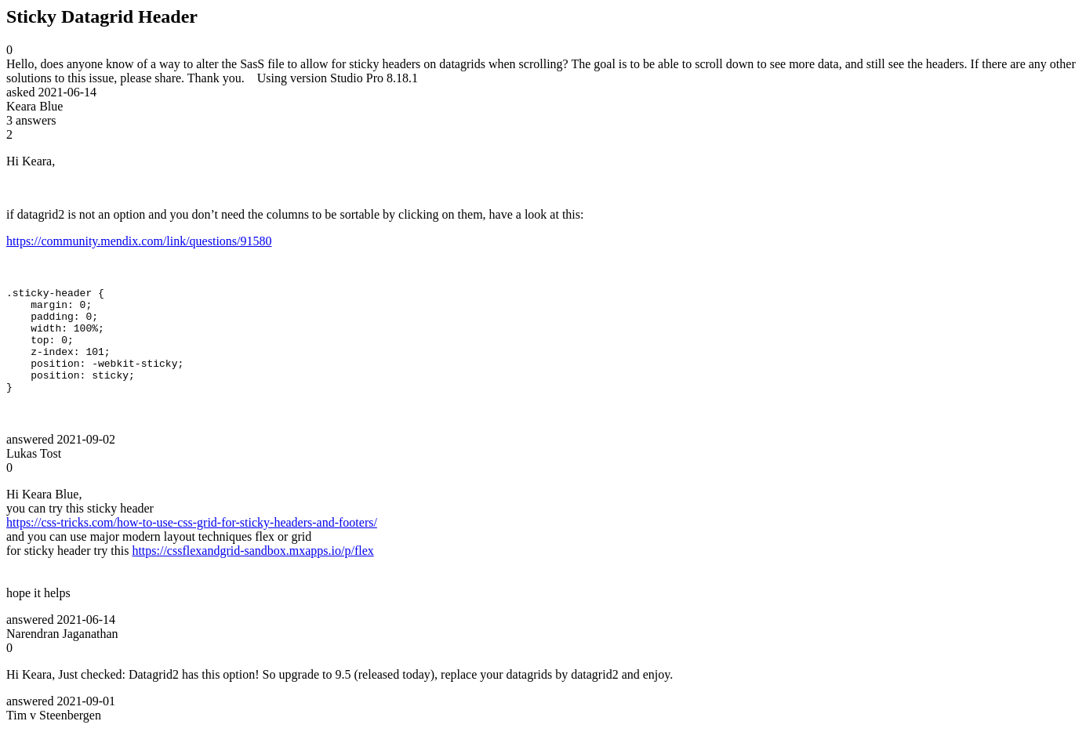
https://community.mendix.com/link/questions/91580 (139, 241)
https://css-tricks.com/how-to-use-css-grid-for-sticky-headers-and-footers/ (191, 543)
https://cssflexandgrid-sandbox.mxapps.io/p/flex (252, 571)
